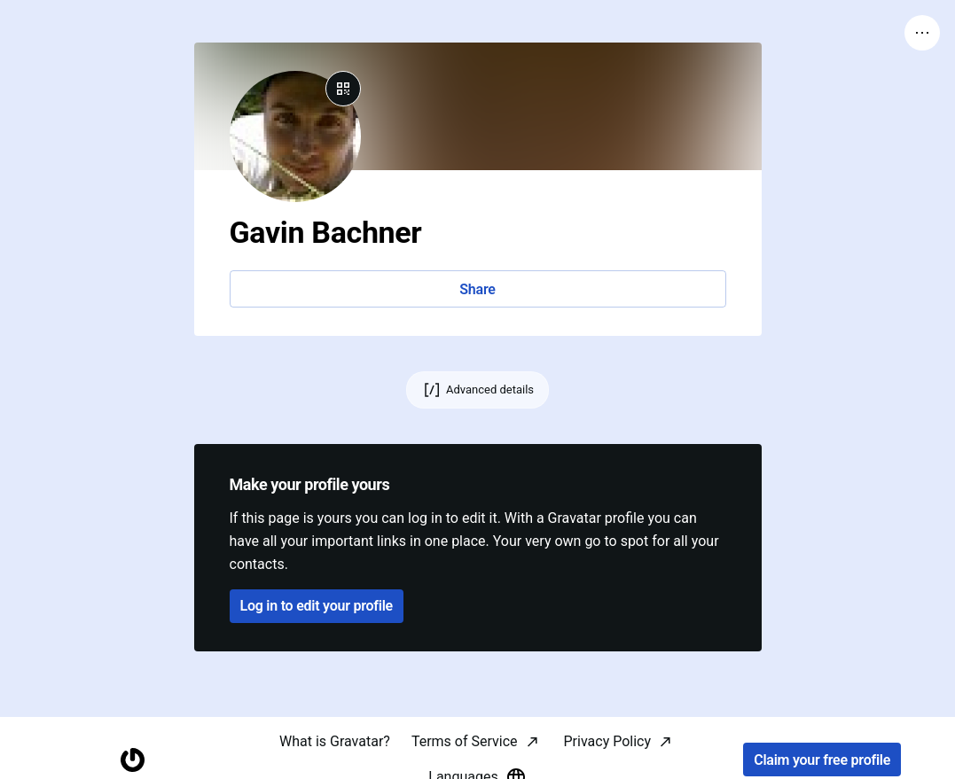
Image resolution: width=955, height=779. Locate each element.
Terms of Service (464, 741)
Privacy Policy (608, 741)
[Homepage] (133, 760)
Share (477, 289)
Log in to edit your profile (316, 605)
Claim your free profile (822, 760)
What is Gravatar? (334, 741)
